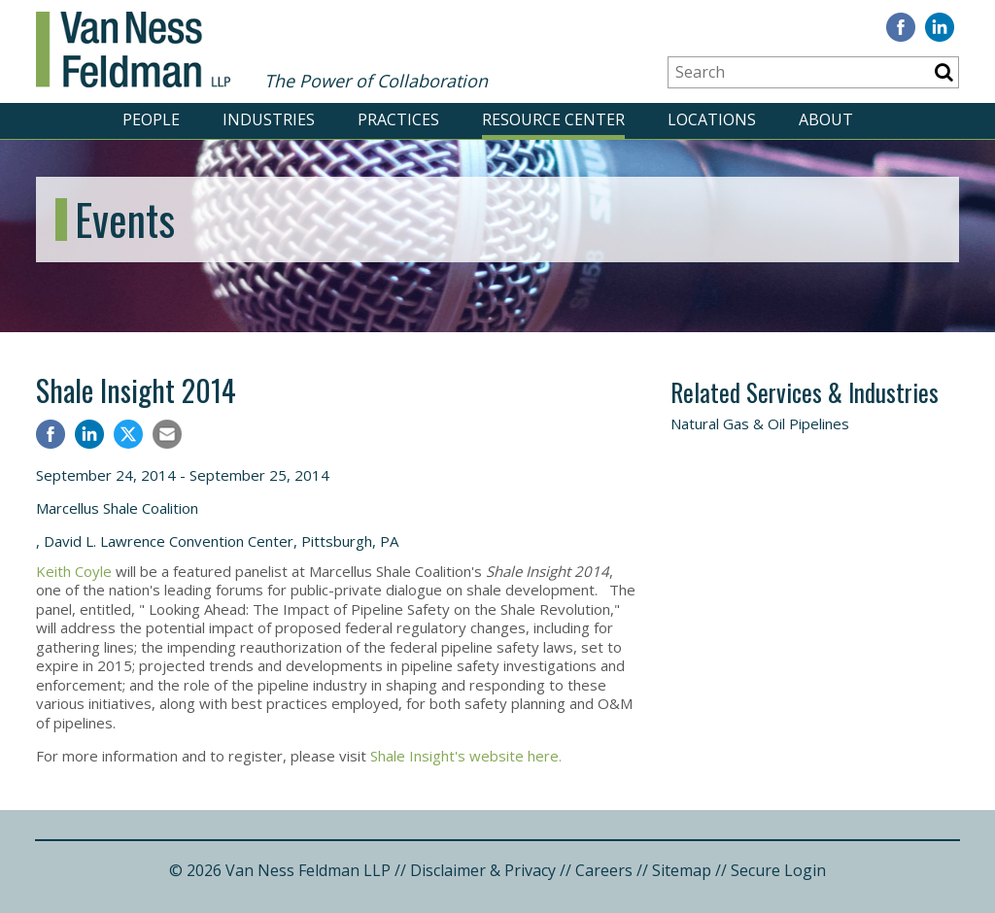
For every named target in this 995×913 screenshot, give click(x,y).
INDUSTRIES (269, 119)
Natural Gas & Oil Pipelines (759, 423)
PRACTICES (398, 119)
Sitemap (681, 870)
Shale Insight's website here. (466, 755)
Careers (604, 870)
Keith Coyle (74, 571)
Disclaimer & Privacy (483, 870)
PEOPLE (151, 119)
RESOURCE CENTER (553, 119)
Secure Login (778, 870)
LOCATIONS (712, 119)
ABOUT (826, 119)
